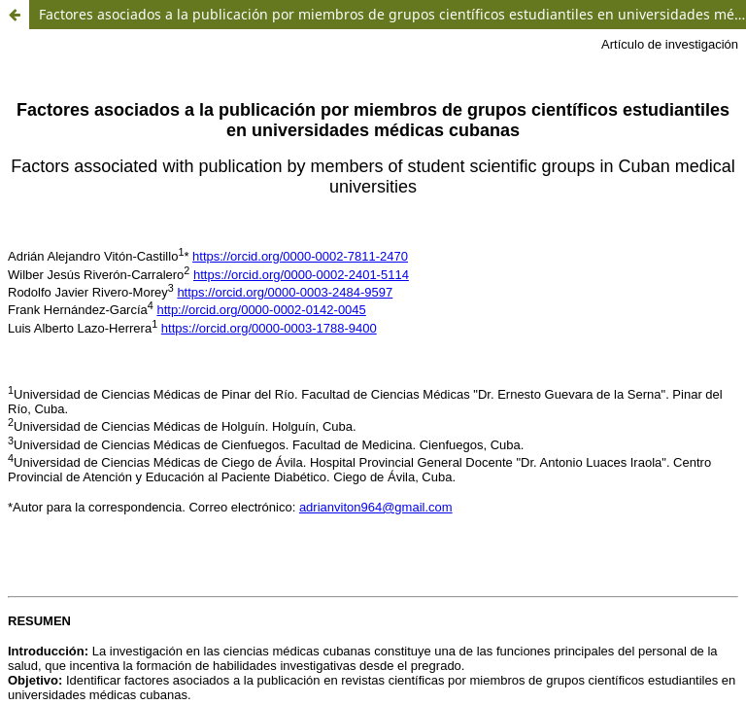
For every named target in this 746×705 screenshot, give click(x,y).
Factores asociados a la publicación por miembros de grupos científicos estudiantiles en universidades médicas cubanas (392, 14)
